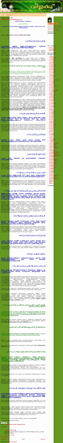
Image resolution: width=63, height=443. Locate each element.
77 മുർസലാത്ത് (52, 144)
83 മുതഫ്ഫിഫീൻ (52, 153)
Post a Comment (4, 437)
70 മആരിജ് (51, 134)
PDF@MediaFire (52, 49)
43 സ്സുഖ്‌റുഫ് (52, 94)
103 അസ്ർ (51, 62)
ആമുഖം (51, 183)
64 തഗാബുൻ (52, 125)
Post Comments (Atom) (12, 441)
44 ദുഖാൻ (51, 96)
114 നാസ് (51, 78)
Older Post (43, 439)
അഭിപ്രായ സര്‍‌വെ (53, 178)
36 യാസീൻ (51, 84)
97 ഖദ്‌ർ (50, 174)
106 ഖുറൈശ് (52, 66)
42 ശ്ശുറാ (51, 93)
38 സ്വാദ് (51, 87)
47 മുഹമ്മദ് (51, 100)
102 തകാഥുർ (52, 60)
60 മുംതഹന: (52, 119)
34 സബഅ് (51, 81)
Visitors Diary (9, 15)
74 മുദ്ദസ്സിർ (51, 140)
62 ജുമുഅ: (51, 122)
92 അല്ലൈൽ (52, 166)
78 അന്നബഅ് (52, 146)
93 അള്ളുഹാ (52, 168)
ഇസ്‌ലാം (15, 424)
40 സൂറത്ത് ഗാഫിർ (53, 90)
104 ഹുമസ (51, 63)
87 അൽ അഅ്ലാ (53, 159)
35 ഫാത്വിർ (51, 82)
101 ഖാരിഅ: (52, 59)
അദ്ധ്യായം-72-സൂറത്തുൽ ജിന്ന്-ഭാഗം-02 (11, 19)
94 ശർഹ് (51, 169)
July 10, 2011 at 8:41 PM (9, 435)
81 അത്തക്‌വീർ (52, 150)
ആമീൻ (50, 181)
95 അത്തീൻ (51, 171)
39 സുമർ (51, 88)
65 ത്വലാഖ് (51, 127)
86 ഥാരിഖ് (51, 158)
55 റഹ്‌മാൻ (51, 112)
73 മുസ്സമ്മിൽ (52, 138)
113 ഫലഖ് (51, 76)
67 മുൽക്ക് (51, 130)
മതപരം (23, 424)
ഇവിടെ (18, 35)
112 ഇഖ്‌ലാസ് (52, 75)
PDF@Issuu (51, 47)
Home (3, 15)
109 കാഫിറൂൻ (52, 71)
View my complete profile (52, 29)
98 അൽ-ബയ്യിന (53, 175)
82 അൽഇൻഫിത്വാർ (53, 152)
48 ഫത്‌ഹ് (51, 102)
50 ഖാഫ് (51, 105)
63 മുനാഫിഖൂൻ (52, 124)
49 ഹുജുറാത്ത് (52, 103)
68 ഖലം (50, 131)
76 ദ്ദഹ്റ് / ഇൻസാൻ (53, 143)
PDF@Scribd (51, 50)
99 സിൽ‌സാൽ (52, 177)
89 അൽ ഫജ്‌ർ (52, 162)
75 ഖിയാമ (51, 141)
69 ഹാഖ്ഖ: (51, 133)
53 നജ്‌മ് (51, 109)
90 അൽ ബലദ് (52, 163)
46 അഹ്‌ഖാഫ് (52, 99)
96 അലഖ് (51, 172)
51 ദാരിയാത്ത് (52, 106)
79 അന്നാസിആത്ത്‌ (53, 147)
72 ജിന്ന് (6, 424)
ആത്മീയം (10, 424)
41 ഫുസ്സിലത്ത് (52, 91)
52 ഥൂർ (50, 107)
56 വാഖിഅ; (51, 113)
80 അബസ (51, 149)
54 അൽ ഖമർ (52, 110)
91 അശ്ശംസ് (51, 165)
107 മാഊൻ (51, 68)
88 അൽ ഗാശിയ (52, 160)
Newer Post (3, 439)
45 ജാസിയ (51, 97)
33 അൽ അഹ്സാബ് (53, 79)
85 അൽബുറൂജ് (52, 156)
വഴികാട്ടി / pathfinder (9, 430)
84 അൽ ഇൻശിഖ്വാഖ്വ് (54, 155)
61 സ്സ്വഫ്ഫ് (51, 121)
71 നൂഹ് (51, 135)
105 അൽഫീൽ (52, 65)
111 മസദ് (51, 74)
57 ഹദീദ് (51, 115)
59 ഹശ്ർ (51, 118)
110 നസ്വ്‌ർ (51, 72)
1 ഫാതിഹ (51, 56)
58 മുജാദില (51, 116)
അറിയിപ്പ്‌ (51, 180)
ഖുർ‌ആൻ (19, 424)
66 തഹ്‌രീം (51, 128)
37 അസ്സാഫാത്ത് (52, 85)
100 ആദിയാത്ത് (52, 57)
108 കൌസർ (52, 69)
